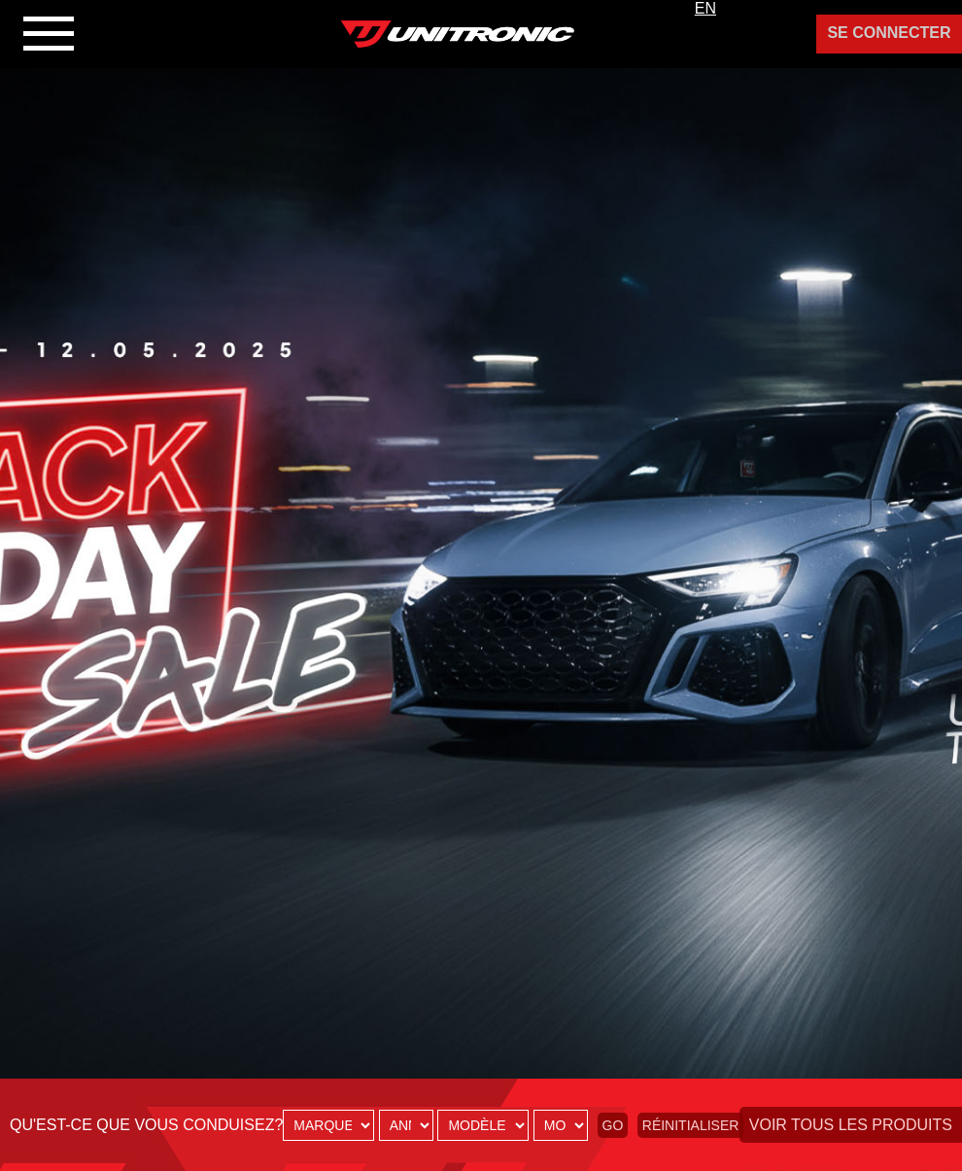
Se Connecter (888, 32)
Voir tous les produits (850, 1125)
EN (705, 8)
